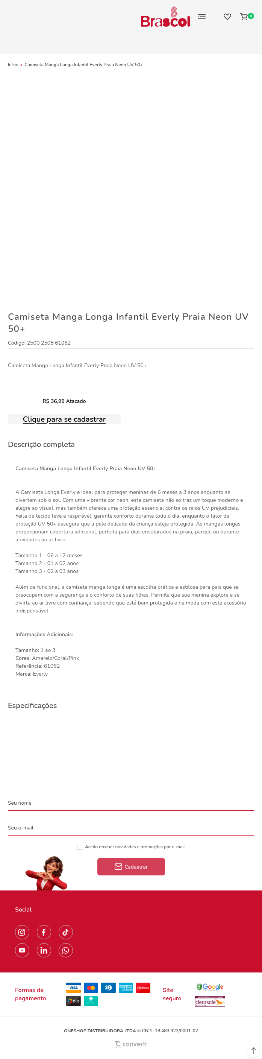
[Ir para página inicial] (13, 65)
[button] (253, 1050)
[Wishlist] (227, 16)
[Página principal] (165, 16)
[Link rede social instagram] (22, 932)
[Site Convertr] (131, 1044)
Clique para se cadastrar (64, 419)
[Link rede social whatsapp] (66, 950)
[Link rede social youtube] (22, 950)
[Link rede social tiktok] (66, 932)
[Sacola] (245, 16)
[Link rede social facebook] (44, 932)
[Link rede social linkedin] (44, 950)
